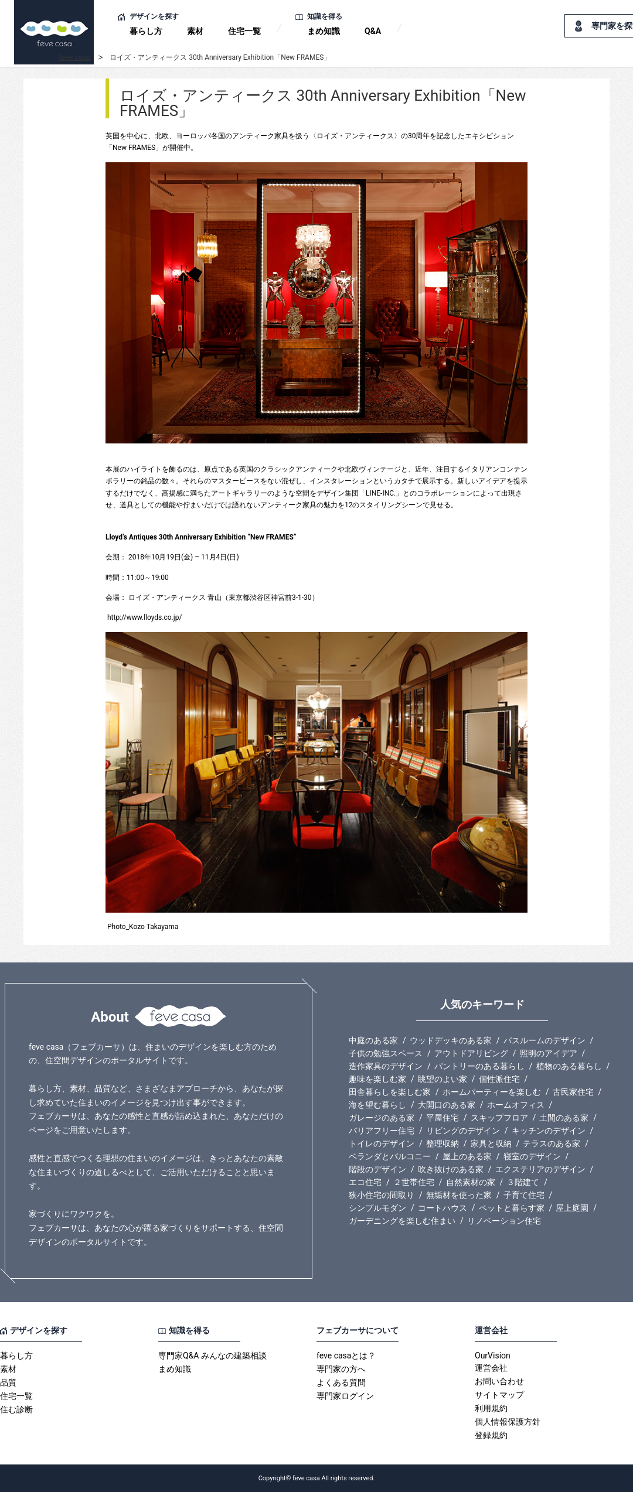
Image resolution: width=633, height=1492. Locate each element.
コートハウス (442, 1208)
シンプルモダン (377, 1208)
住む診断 (16, 1409)
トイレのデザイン (381, 1143)
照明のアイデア (548, 1053)
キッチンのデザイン (549, 1130)
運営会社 (491, 1367)
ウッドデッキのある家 (451, 1040)
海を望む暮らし (377, 1104)
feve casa (75, 57)
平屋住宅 (442, 1117)
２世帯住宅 (413, 1182)
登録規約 (491, 1435)
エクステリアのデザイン (540, 1169)
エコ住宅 (365, 1182)
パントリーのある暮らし (479, 1066)
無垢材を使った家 (459, 1195)
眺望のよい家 (442, 1079)
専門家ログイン (345, 1396)
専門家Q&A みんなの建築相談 (212, 1355)
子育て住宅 (523, 1195)
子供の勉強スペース (386, 1053)
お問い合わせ (499, 1381)
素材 (195, 31)
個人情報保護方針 (507, 1421)
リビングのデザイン (463, 1130)
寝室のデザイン (532, 1156)
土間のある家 (563, 1117)
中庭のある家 (373, 1040)
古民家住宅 (573, 1092)
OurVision (493, 1355)
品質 (8, 1382)
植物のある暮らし (569, 1066)
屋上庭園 (572, 1208)
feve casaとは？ (346, 1355)
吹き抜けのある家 (451, 1169)
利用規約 (491, 1408)
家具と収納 (491, 1143)
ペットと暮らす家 (511, 1208)
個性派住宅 (499, 1079)
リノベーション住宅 (504, 1220)
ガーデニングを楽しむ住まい (402, 1220)
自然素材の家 (470, 1182)
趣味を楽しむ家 (377, 1079)
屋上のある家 (467, 1156)
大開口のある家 (446, 1104)
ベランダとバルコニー (390, 1156)
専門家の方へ (341, 1369)
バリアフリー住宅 (381, 1130)
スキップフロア (499, 1117)
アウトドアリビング (471, 1053)
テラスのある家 (551, 1143)
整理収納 (442, 1143)
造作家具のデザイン (386, 1066)
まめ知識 (323, 31)
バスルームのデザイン (544, 1040)
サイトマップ (499, 1394)
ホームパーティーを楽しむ (492, 1092)
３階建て (522, 1182)
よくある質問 (341, 1382)
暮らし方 (146, 31)
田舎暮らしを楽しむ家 (390, 1092)
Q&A (373, 31)
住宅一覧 (244, 31)
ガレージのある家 (381, 1117)
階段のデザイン (377, 1169)
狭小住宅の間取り (381, 1195)
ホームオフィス (515, 1104)
